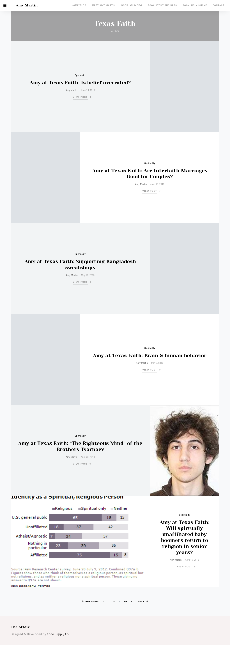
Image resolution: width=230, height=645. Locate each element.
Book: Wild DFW (131, 5)
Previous (92, 601)
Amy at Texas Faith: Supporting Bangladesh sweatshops (80, 265)
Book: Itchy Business (162, 5)
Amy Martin (27, 5)
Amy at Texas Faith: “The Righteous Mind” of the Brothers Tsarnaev (80, 446)
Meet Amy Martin (104, 5)
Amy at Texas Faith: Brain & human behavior (149, 356)
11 (132, 601)
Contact (218, 5)
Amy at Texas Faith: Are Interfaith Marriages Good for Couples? (149, 174)
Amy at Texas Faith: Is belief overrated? (80, 83)
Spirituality (80, 75)
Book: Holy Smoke (195, 5)
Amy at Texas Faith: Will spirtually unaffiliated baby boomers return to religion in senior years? (185, 537)
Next (140, 601)
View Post (80, 97)
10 (125, 601)
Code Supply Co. (58, 634)
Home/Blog (79, 5)
